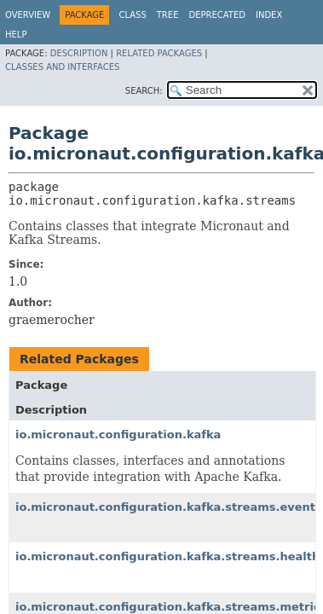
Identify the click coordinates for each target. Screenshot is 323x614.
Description (79, 53)
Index (269, 15)
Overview (27, 15)
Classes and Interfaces (62, 67)
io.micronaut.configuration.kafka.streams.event (165, 507)
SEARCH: (144, 91)
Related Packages (159, 53)
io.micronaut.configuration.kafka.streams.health (167, 556)
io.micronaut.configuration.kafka (118, 434)
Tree (168, 15)
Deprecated (216, 15)
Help (15, 34)
